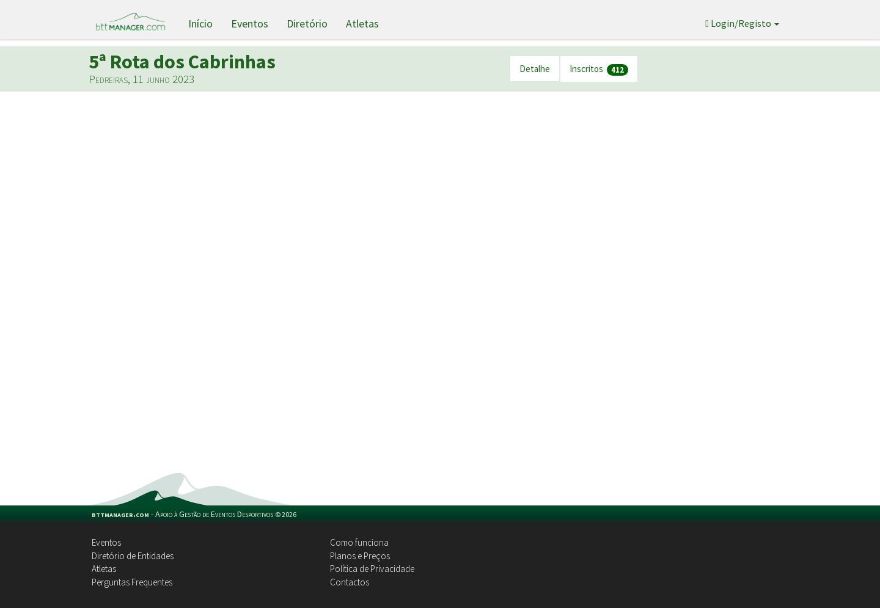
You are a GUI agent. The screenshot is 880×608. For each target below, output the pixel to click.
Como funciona (359, 542)
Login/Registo (742, 23)
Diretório (307, 23)
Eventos (249, 23)
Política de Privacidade (372, 568)
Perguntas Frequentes (132, 582)
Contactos (349, 582)
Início (200, 23)
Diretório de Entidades (133, 556)
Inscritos (599, 69)
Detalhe (534, 68)
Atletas (362, 23)
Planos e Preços (360, 556)
